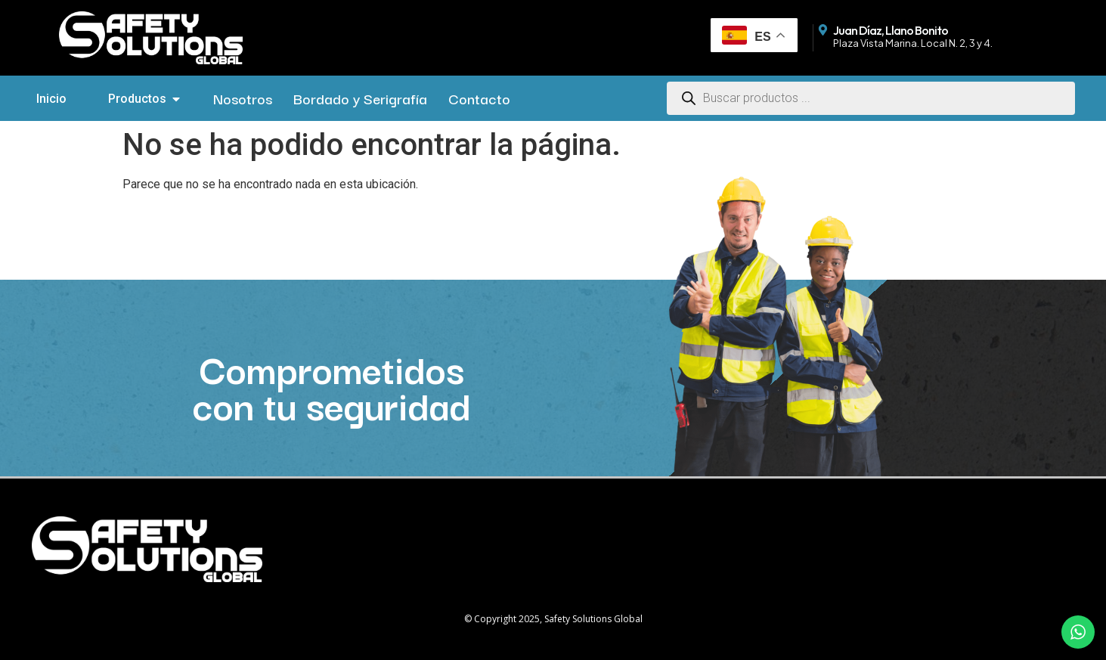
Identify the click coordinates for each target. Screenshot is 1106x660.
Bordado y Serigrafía (360, 98)
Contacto (479, 98)
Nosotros (242, 98)
